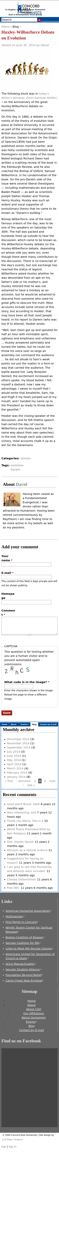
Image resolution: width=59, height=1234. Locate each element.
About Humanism (33, 1017)
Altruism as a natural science (27, 850)
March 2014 (15, 768)
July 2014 (13, 751)
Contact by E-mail (48, 724)
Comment (8, 612)
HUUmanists (15, 916)
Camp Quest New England (25, 980)
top (3, 1146)
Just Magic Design (12, 1139)
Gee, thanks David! (20, 841)
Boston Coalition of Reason (25, 937)
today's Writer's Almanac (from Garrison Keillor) (29, 98)
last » (31, 785)
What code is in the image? (26, 682)
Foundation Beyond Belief (24, 975)
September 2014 (18, 747)
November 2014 (18, 743)
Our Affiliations (33, 1013)
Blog (16, 26)
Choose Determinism (21, 879)
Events (25, 724)
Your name (7, 558)
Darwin (15, 469)
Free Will (13, 887)
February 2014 (17, 772)
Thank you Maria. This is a (25, 821)
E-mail (7, 573)
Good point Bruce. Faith (23, 804)
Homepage (7, 596)
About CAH (33, 1009)
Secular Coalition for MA (23, 943)
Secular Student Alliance (23, 969)
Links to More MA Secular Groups (29, 948)
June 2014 (14, 756)
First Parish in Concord (22, 922)
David (45, 45)
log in (12, 1146)
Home (5, 26)
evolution (17, 465)
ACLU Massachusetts (21, 963)
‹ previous (24, 781)
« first (9, 781)
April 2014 (14, 764)
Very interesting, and (21, 812)
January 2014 (16, 776)
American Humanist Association (29, 910)
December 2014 (18, 739)
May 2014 (14, 760)
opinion (26, 458)
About (13, 724)
